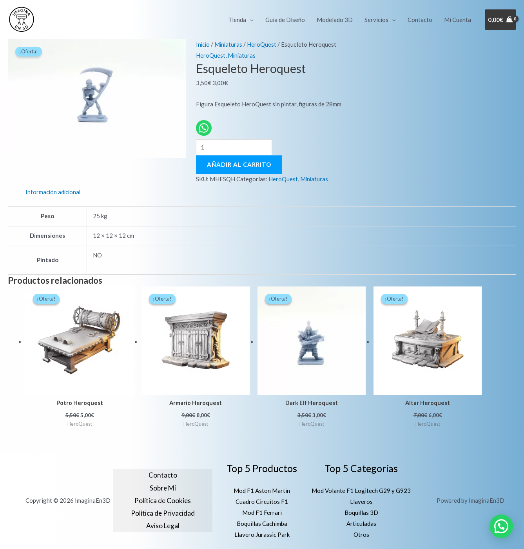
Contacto (420, 19)
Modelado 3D (335, 19)
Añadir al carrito (239, 164)
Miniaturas (229, 44)
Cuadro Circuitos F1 (262, 502)
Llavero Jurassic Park (262, 535)
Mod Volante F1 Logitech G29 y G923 (361, 491)
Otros (361, 535)
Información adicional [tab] (53, 192)
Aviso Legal (163, 526)
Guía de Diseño (285, 19)
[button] (501, 526)
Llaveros (361, 502)
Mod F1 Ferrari (262, 513)
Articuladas (361, 524)
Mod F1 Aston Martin (262, 491)
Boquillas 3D (361, 513)
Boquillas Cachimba (262, 524)
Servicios (376, 19)
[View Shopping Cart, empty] (500, 19)
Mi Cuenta (457, 19)
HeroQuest (263, 44)
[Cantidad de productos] (234, 147)
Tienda (237, 19)
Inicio (203, 44)
